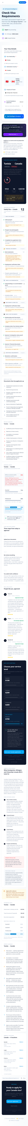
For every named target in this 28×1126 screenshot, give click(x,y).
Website (21, 1042)
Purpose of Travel (9, 90)
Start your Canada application (14, 752)
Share (23, 1078)
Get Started (22, 2)
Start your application (14, 1101)
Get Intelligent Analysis (14, 116)
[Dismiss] (24, 125)
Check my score (13, 134)
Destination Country (11, 67)
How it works (14, 1106)
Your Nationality (10, 56)
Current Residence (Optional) (10, 101)
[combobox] (14, 60)
